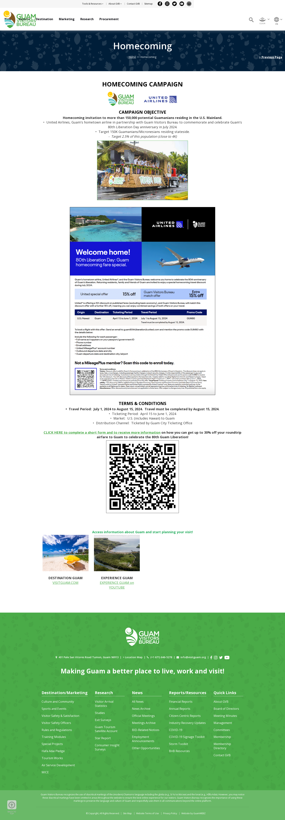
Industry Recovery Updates (187, 723)
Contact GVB (224, 4)
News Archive (141, 709)
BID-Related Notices (145, 730)
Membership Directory (222, 746)
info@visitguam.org (193, 657)
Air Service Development (58, 765)
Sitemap (239, 4)
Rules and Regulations (57, 730)
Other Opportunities (146, 748)
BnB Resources (179, 751)
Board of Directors (226, 709)
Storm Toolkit (178, 744)
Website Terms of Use (147, 813)
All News (138, 702)
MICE (45, 772)
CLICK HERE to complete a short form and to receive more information (102, 432)
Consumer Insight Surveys (107, 747)
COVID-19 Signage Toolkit (187, 737)
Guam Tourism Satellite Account (106, 729)
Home (132, 57)
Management (223, 723)
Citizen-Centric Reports (185, 716)
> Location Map (132, 657)
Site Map (127, 813)
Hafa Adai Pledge (53, 751)
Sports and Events (54, 709)
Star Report (103, 738)
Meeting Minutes (225, 716)
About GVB (221, 702)
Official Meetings (143, 716)
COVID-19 (175, 730)
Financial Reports (180, 702)
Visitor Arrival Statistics (104, 704)
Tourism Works (52, 758)
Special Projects (52, 744)
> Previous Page (270, 57)
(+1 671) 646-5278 (161, 657)
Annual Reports (179, 709)
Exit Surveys (103, 720)
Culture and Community (58, 702)
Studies (100, 713)
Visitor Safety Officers (56, 723)
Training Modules (54, 737)
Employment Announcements (143, 739)
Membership (222, 737)
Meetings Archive (144, 723)
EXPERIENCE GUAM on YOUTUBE (117, 585)
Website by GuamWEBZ (193, 813)
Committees (222, 730)
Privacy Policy (170, 813)
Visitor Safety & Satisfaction (60, 716)
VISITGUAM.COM (65, 582)
